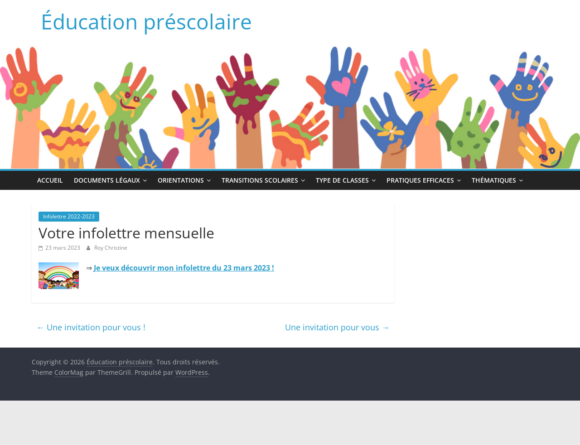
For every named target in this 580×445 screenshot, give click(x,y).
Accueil (50, 180)
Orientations (181, 180)
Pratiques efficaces (420, 180)
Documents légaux (107, 180)
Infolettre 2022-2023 (69, 216)
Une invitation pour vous (337, 327)
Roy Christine (110, 248)
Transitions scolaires (260, 180)
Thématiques (494, 180)
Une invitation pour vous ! (90, 327)
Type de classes (342, 180)
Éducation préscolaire (146, 21)
